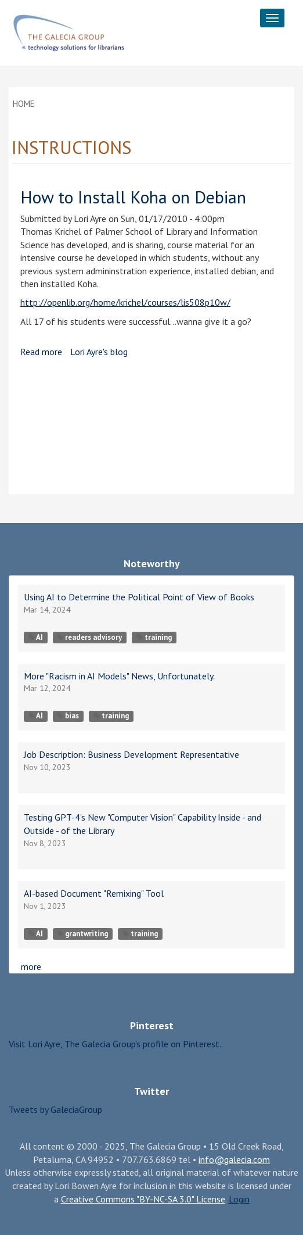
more (31, 966)
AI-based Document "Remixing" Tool (94, 893)
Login (239, 1199)
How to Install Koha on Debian (133, 196)
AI (35, 637)
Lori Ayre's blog (99, 351)
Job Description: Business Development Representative (131, 754)
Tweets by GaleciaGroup (55, 1109)
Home (24, 103)
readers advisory (89, 637)
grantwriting (82, 934)
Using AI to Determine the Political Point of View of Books (139, 597)
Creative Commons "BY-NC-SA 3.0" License (143, 1199)
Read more (41, 351)
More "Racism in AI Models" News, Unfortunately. (119, 676)
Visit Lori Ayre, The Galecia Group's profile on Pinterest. (115, 1044)
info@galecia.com (234, 1159)
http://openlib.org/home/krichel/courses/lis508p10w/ (125, 302)
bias (68, 716)
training (154, 637)
